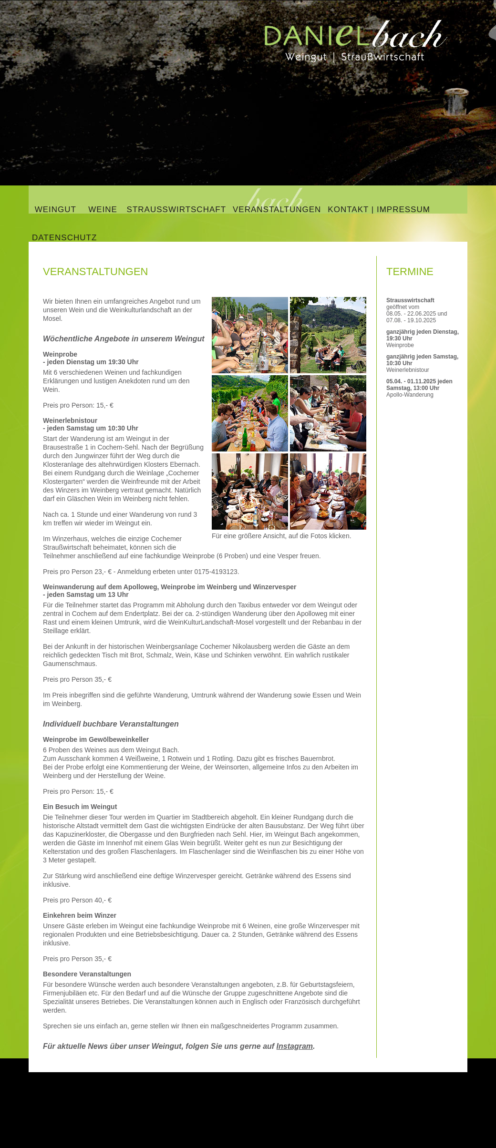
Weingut (55, 209)
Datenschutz (64, 237)
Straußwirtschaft (176, 209)
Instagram (295, 1046)
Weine (102, 209)
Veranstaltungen (277, 209)
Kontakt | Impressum (379, 209)
